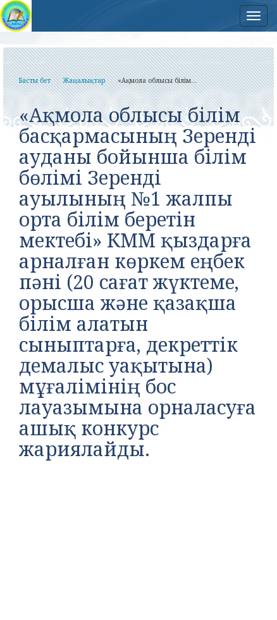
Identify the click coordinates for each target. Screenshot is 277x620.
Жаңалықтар (84, 80)
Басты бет (35, 80)
